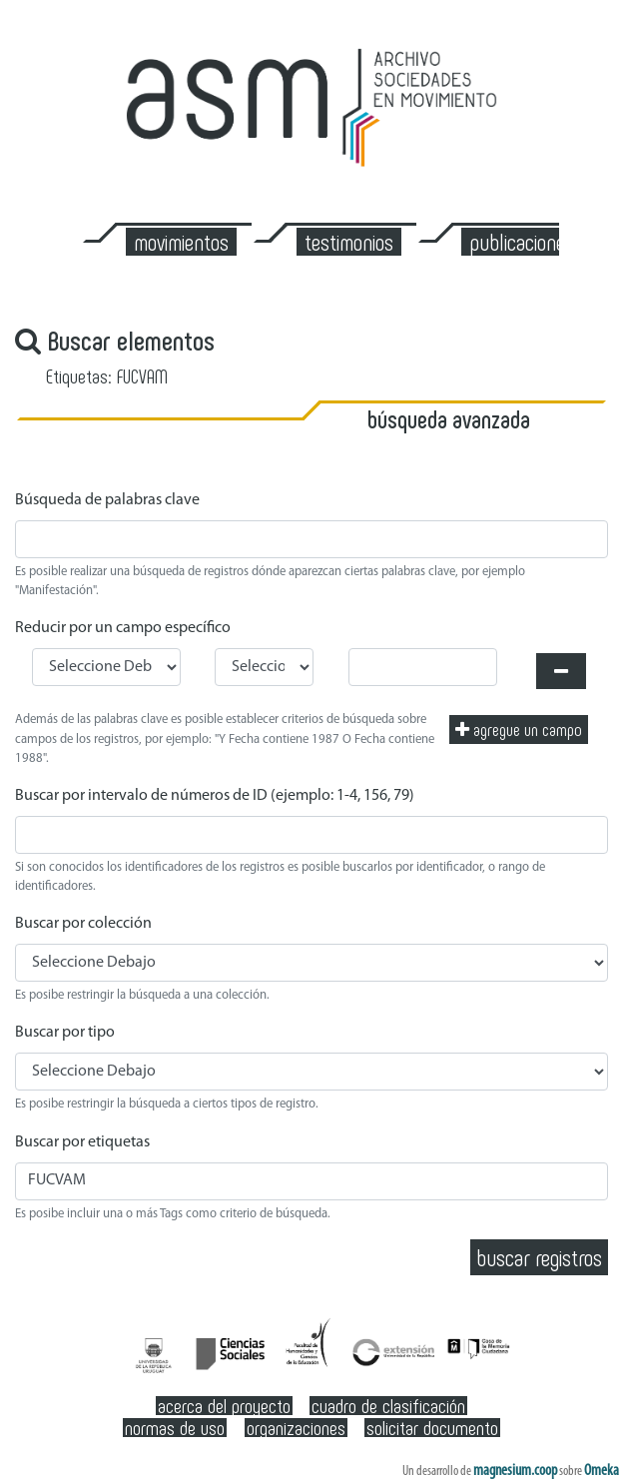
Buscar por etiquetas (82, 1142)
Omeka (601, 1471)
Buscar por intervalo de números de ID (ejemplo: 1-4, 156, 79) (214, 796)
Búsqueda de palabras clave (107, 500)
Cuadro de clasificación (388, 1405)
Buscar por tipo (65, 1033)
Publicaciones (521, 242)
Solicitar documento (432, 1427)
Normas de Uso (175, 1427)
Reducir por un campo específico (123, 628)
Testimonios (349, 242)
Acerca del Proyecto (224, 1405)
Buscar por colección (83, 924)
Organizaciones (296, 1427)
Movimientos (181, 242)
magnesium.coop (515, 1471)
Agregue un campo (518, 729)
